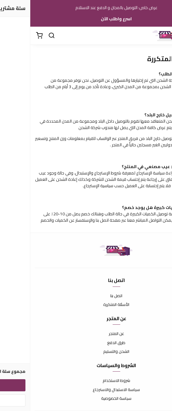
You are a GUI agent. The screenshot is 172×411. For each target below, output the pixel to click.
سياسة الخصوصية (86, 399)
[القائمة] (162, 35)
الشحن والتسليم (86, 352)
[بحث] (21, 35)
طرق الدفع (86, 343)
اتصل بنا (86, 296)
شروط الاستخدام (86, 381)
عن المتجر (86, 334)
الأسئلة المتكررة (86, 305)
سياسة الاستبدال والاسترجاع (86, 390)
